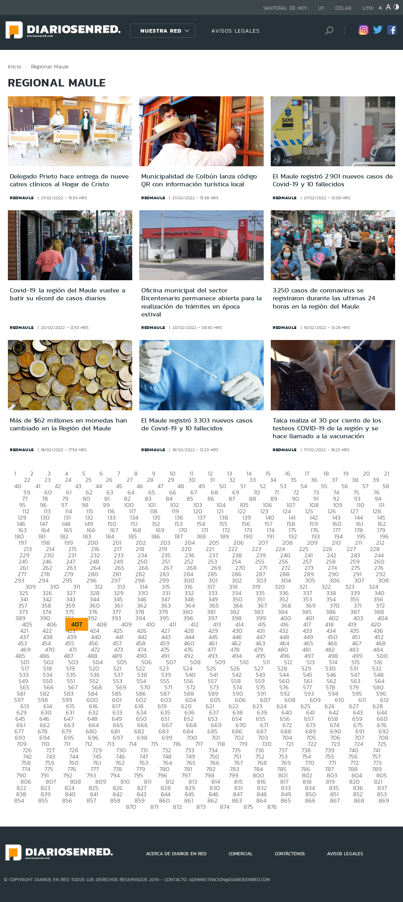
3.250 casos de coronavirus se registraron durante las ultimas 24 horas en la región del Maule (324, 298)
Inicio (14, 66)
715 (155, 744)
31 (212, 480)
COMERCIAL (241, 853)
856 (67, 800)
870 (131, 807)
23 (47, 480)
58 (386, 486)
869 (384, 800)
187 (178, 536)
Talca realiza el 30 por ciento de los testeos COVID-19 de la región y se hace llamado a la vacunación (327, 428)
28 (150, 480)
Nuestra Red (160, 30)
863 (237, 800)
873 (201, 807)
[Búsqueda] (327, 30)
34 (273, 480)
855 (43, 800)
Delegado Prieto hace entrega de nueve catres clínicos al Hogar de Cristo (69, 180)
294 (43, 580)
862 (212, 800)
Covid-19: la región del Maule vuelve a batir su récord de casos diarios (67, 294)
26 (109, 480)
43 (78, 486)
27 (130, 480)
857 (91, 800)
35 (293, 480)
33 (253, 480)
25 (88, 480)
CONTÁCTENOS (290, 853)
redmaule (22, 198)
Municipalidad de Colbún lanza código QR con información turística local (199, 180)
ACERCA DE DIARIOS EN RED (176, 853)
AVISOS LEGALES (235, 31)
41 (38, 486)
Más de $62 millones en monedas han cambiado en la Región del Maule (68, 424)
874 (224, 807)
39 (376, 480)
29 (171, 480)
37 (335, 480)
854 (19, 800)
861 (188, 800)
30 (192, 480)
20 (366, 473)
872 (177, 807)
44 (99, 486)
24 (68, 480)
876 (272, 807)
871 (154, 807)
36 (314, 480)
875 (248, 807)
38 (355, 480)
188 (201, 536)
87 (232, 498)
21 (386, 473)
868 (359, 800)
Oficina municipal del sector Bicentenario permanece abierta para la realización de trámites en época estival (201, 302)
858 (115, 800)
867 (335, 800)
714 (133, 744)
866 (310, 800)
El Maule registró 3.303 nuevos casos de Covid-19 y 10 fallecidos (197, 424)
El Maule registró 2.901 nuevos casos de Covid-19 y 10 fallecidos (333, 180)
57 (365, 486)
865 (286, 800)
